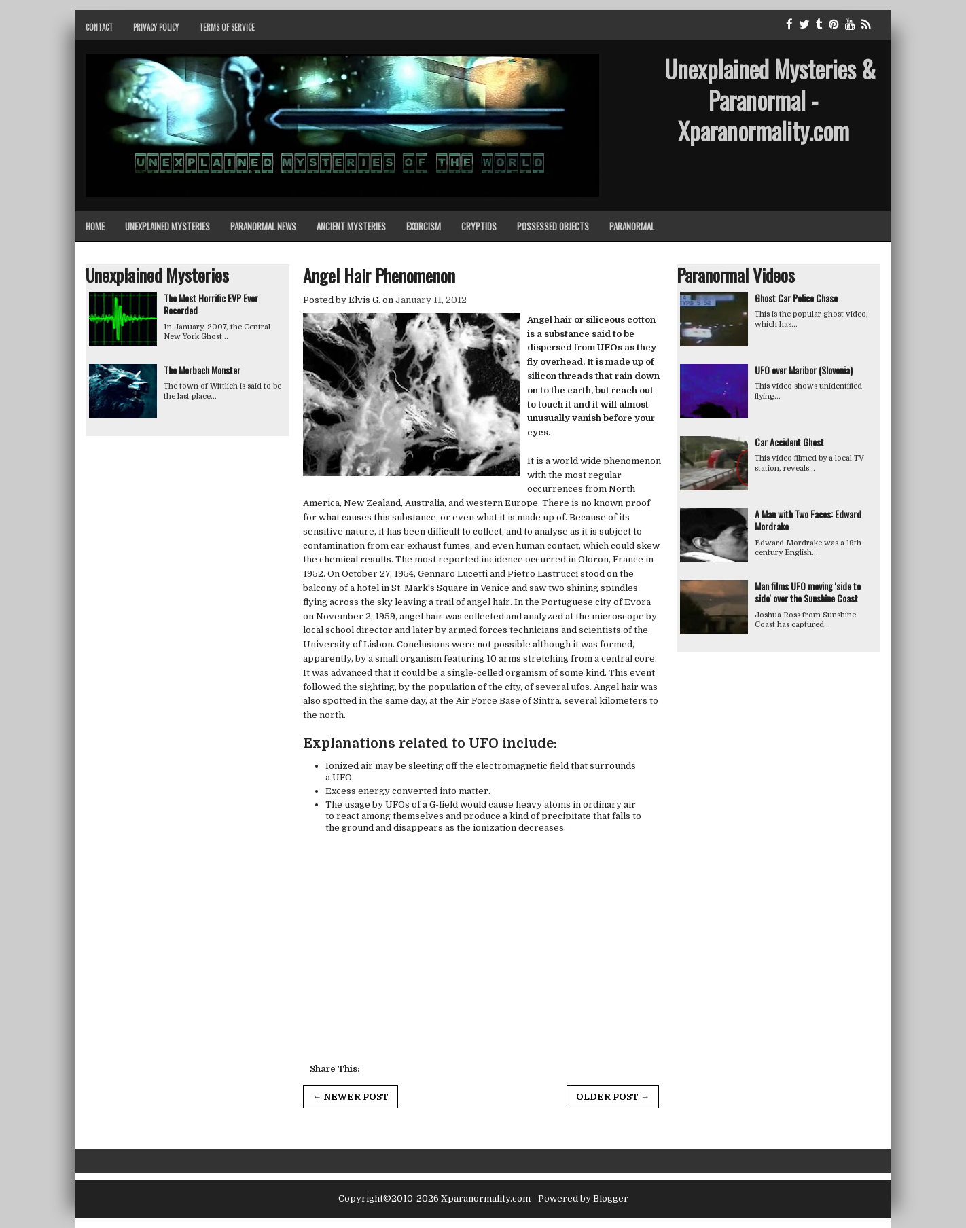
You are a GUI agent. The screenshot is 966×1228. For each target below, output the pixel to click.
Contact (99, 27)
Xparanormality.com (486, 1198)
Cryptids (479, 226)
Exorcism (423, 226)
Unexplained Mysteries (167, 226)
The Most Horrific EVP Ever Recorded (211, 304)
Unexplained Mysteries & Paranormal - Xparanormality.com (770, 99)
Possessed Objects (553, 226)
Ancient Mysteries (351, 226)
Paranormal (631, 226)
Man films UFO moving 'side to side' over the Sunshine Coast (808, 592)
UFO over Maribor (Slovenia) (804, 370)
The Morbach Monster (202, 370)
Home (95, 226)
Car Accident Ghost (789, 442)
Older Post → (612, 1096)
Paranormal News (263, 226)
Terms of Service (227, 27)
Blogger (610, 1198)
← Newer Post (350, 1096)
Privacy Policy (156, 27)
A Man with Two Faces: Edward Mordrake (808, 520)
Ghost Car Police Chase (796, 298)
